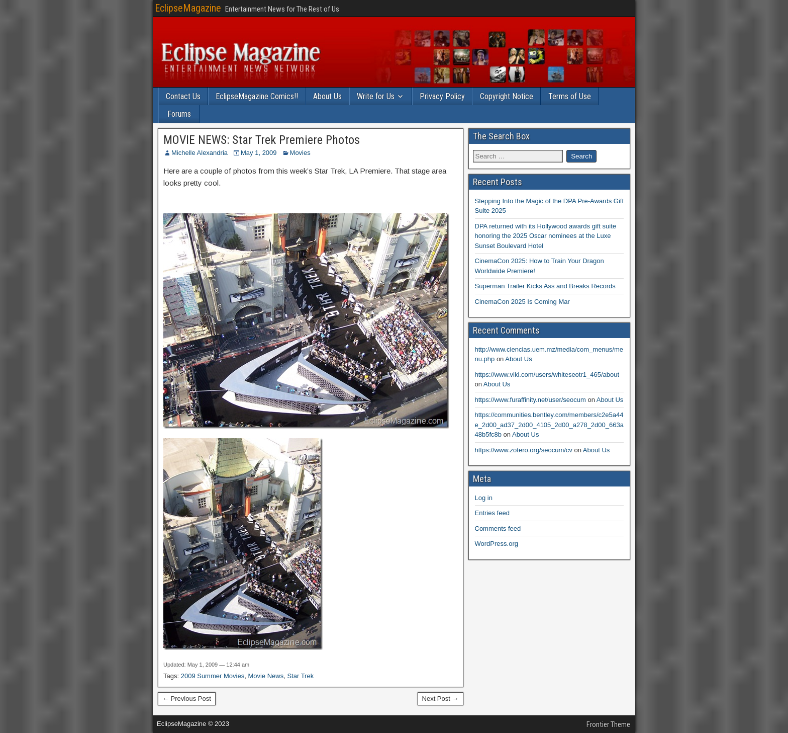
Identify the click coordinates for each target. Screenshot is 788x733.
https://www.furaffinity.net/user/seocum (530, 399)
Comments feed (498, 528)
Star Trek (300, 676)
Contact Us (183, 96)
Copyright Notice (506, 96)
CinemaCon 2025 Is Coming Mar (522, 301)
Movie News (265, 676)
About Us (327, 96)
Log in (483, 498)
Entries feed (492, 513)
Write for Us (376, 96)
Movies (300, 152)
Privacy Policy (442, 96)
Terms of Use (569, 96)
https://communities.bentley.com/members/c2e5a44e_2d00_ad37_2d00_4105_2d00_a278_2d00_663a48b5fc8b (549, 424)
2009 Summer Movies (212, 676)
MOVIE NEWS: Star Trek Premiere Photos (261, 140)
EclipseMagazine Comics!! (257, 96)
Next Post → (440, 698)
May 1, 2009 (259, 152)
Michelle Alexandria (199, 152)
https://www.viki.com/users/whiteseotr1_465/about (547, 374)
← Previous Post (186, 698)
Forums (179, 114)
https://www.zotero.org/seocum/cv (523, 450)
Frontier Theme (608, 724)
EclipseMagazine (188, 8)
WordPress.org (496, 543)
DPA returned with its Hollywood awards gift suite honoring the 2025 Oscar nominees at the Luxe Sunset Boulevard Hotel (546, 236)
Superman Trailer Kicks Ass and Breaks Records (545, 286)
